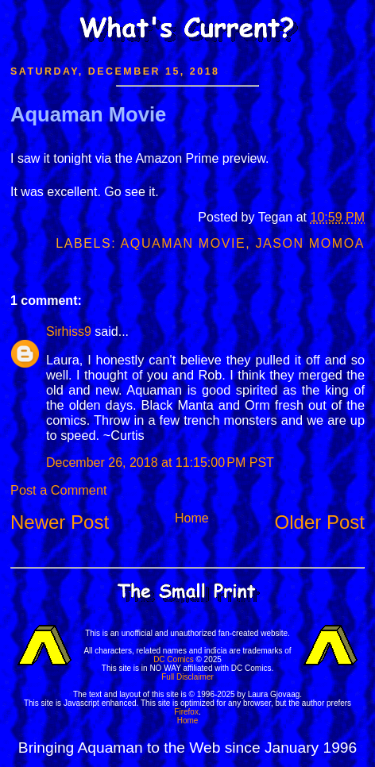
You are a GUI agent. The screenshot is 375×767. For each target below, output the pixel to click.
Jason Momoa (310, 243)
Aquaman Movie (88, 114)
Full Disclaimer (187, 677)
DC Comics (173, 659)
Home (192, 518)
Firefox (186, 711)
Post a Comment (58, 490)
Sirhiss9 (68, 331)
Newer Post (59, 522)
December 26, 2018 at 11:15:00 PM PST (160, 462)
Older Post (320, 522)
